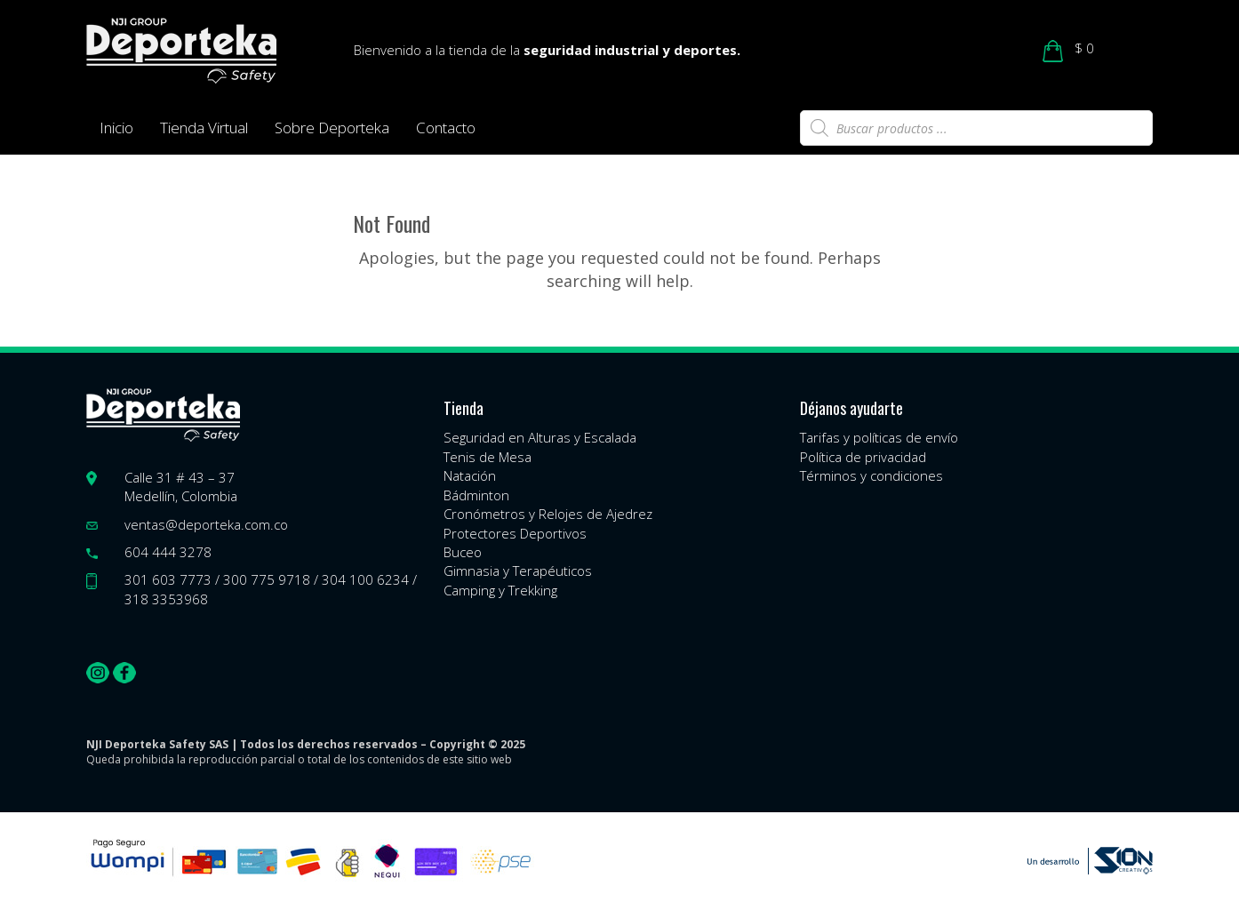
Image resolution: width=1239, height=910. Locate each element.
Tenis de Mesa (488, 457)
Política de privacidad (863, 457)
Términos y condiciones (871, 475)
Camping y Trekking (500, 590)
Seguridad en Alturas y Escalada (540, 437)
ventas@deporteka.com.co (206, 524)
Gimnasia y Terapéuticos (518, 570)
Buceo (463, 552)
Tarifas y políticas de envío (879, 437)
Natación (470, 475)
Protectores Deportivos (515, 533)
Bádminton (476, 495)
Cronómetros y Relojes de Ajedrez (548, 514)
